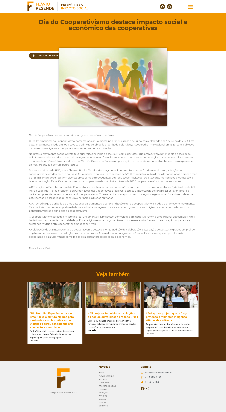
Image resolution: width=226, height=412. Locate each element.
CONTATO (103, 406)
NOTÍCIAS (103, 379)
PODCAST (103, 402)
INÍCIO (101, 373)
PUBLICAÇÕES (105, 383)
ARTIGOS (103, 396)
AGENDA (102, 399)
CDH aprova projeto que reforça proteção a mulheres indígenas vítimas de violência (167, 317)
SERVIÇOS (103, 393)
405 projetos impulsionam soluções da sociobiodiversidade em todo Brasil (113, 315)
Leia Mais (34, 340)
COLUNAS (103, 389)
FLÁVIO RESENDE (106, 376)
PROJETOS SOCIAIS (107, 386)
